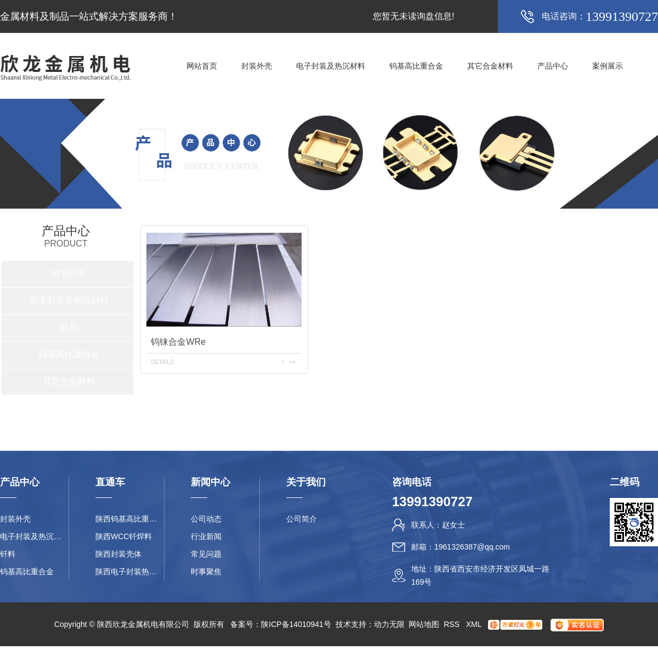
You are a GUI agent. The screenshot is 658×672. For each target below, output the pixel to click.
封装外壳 (256, 65)
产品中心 (552, 65)
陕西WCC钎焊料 (123, 536)
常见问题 (206, 554)
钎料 (69, 327)
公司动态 (206, 518)
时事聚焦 (206, 571)
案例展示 (607, 65)
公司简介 (301, 518)
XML (475, 624)
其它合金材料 (490, 65)
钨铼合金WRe (178, 341)
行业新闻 (206, 536)
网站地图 (424, 624)
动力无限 (389, 624)
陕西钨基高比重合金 (129, 518)
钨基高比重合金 (416, 65)
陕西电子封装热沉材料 (129, 571)
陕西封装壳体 (118, 554)
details (162, 362)
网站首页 (201, 65)
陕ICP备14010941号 (296, 624)
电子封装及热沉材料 (330, 65)
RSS (453, 624)
